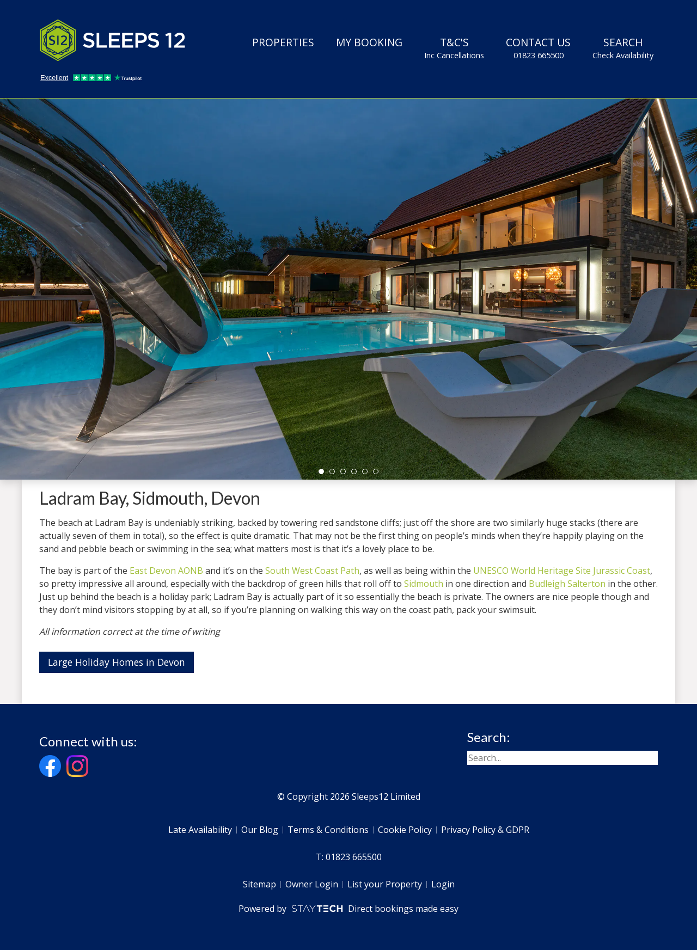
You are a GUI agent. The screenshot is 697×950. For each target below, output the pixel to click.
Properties (283, 42)
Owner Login (311, 884)
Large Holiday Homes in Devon (116, 662)
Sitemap (259, 884)
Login (443, 884)
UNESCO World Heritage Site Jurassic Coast (561, 571)
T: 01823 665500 (349, 857)
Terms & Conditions (328, 830)
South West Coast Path (312, 571)
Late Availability (200, 830)
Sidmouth (423, 584)
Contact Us (538, 48)
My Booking (369, 42)
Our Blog (259, 830)
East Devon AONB (166, 571)
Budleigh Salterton (567, 584)
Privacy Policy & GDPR (485, 830)
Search (622, 48)
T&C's (454, 48)
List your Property (384, 884)
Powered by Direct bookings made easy (348, 908)
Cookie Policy (405, 830)
